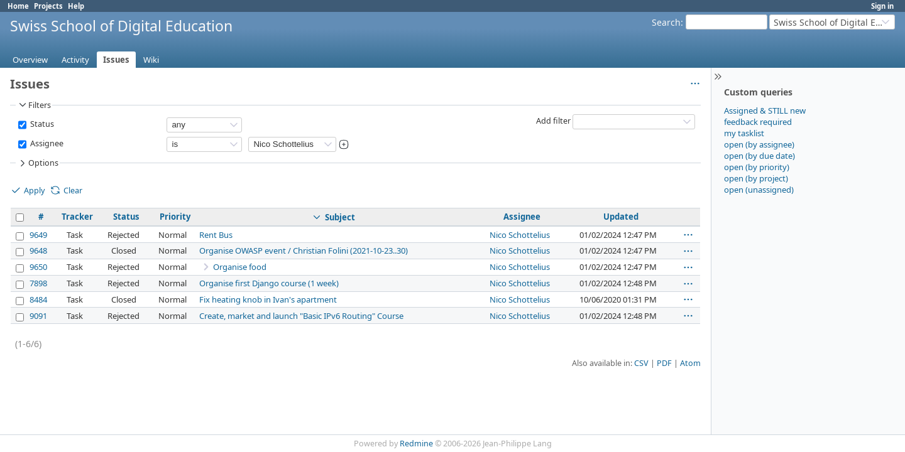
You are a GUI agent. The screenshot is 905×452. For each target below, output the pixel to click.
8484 (38, 299)
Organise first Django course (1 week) (269, 283)
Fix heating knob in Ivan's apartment (268, 299)
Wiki (151, 59)
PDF (664, 363)
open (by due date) (759, 155)
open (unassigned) (759, 189)
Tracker (77, 216)
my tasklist (744, 133)
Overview (30, 59)
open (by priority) (756, 167)
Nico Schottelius (520, 234)
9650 (38, 266)
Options (37, 163)
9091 (38, 315)
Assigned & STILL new (765, 110)
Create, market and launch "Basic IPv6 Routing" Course (301, 315)
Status (41, 124)
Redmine (416, 443)
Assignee (45, 143)
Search (666, 22)
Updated (621, 216)
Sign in (882, 6)
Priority (175, 216)
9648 (38, 250)
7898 (38, 283)
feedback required (758, 121)
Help (76, 6)
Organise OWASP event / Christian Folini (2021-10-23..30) (303, 250)
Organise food (239, 266)
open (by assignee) (759, 144)
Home (18, 6)
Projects (48, 6)
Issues (116, 59)
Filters (34, 104)
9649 (38, 234)
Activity (75, 59)
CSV (641, 363)
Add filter (553, 121)
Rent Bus (216, 234)
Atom (690, 363)
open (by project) (756, 178)
